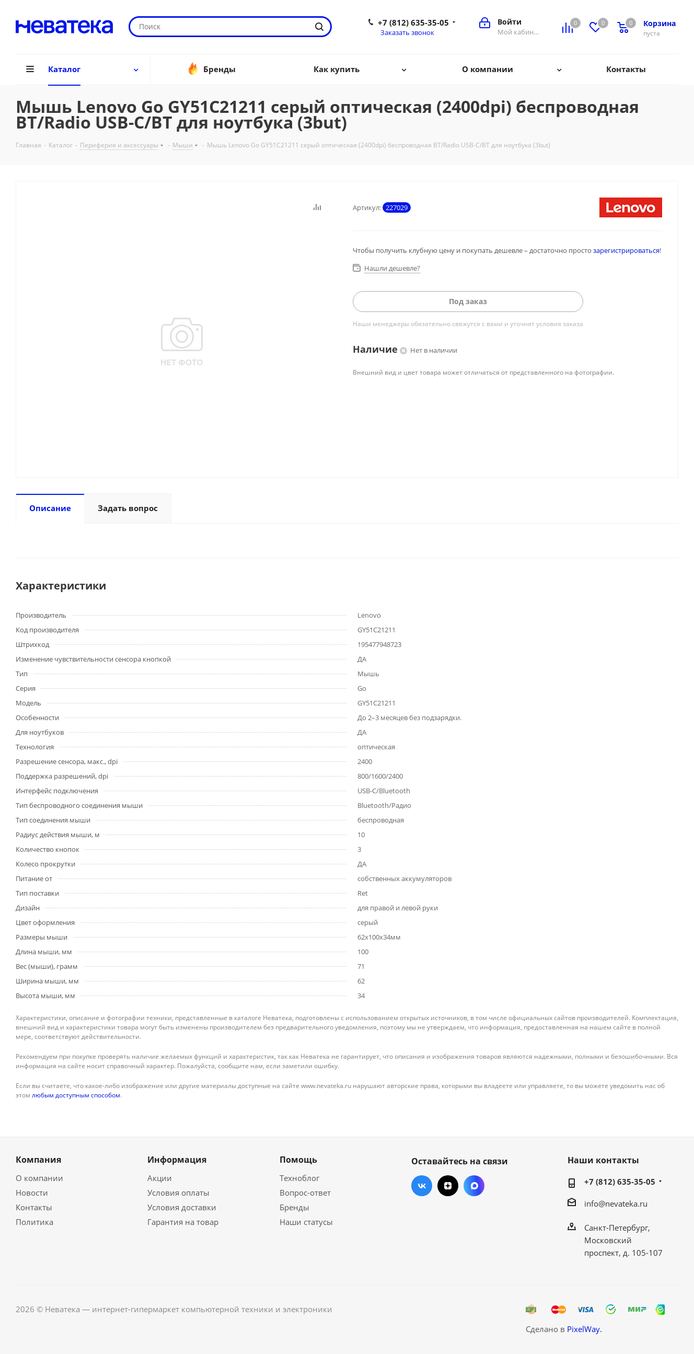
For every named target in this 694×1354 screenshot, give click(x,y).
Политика (34, 1222)
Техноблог (299, 1178)
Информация (176, 1159)
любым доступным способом (76, 1095)
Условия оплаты (178, 1192)
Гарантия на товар (182, 1222)
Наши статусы (306, 1222)
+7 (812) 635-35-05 (413, 22)
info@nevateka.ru (615, 1203)
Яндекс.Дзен (447, 1185)
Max (474, 1185)
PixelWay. (584, 1329)
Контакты (34, 1207)
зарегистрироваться (626, 250)
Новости (32, 1192)
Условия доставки (181, 1207)
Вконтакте (421, 1185)
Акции (159, 1178)
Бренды (294, 1207)
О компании (39, 1178)
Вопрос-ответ (305, 1192)
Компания (38, 1159)
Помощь (298, 1159)
